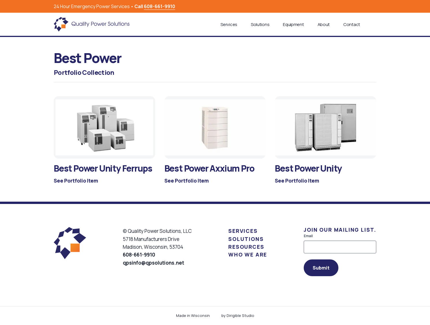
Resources (246, 246)
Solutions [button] (260, 24)
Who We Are (247, 254)
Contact (351, 24)
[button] (374, 24)
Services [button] (228, 24)
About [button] (324, 24)
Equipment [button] (293, 24)
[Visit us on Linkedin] (374, 6)
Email (308, 236)
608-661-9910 (159, 6)
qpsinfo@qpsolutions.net (153, 262)
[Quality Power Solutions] (91, 24)
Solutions (246, 238)
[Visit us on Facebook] (367, 6)
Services (242, 230)
